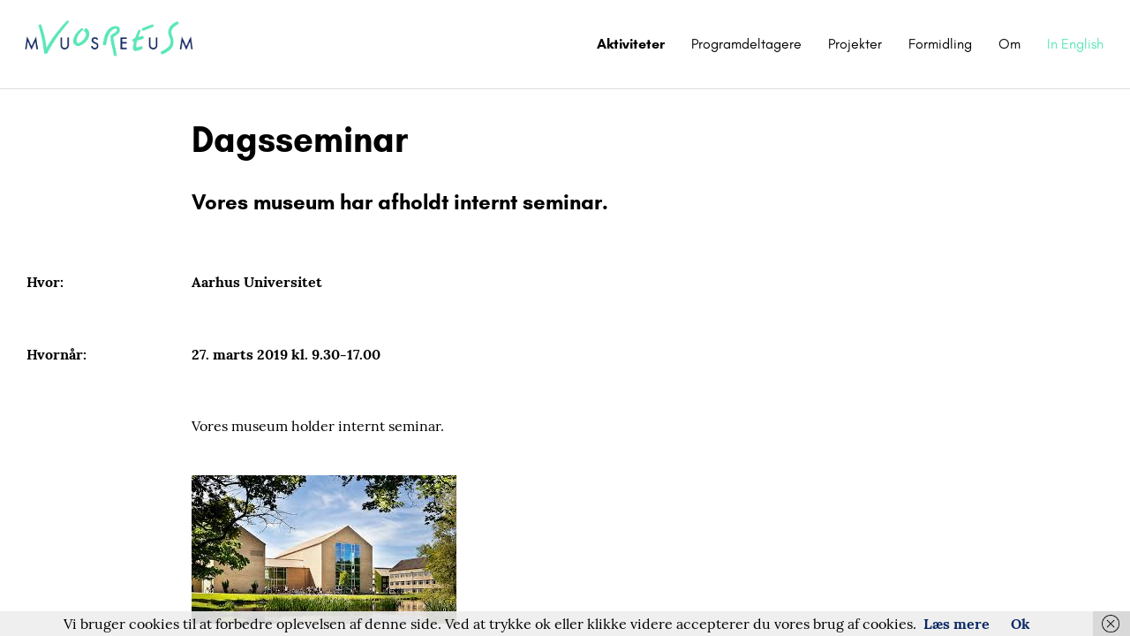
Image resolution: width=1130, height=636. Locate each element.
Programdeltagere (746, 43)
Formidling (940, 43)
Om (1009, 43)
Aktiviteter (631, 43)
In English (1075, 43)
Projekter (855, 43)
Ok (1020, 623)
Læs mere (956, 623)
